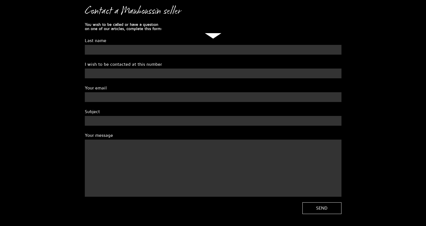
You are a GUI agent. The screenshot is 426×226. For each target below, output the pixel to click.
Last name (95, 40)
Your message (99, 135)
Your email (96, 88)
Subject (92, 111)
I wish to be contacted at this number (123, 64)
